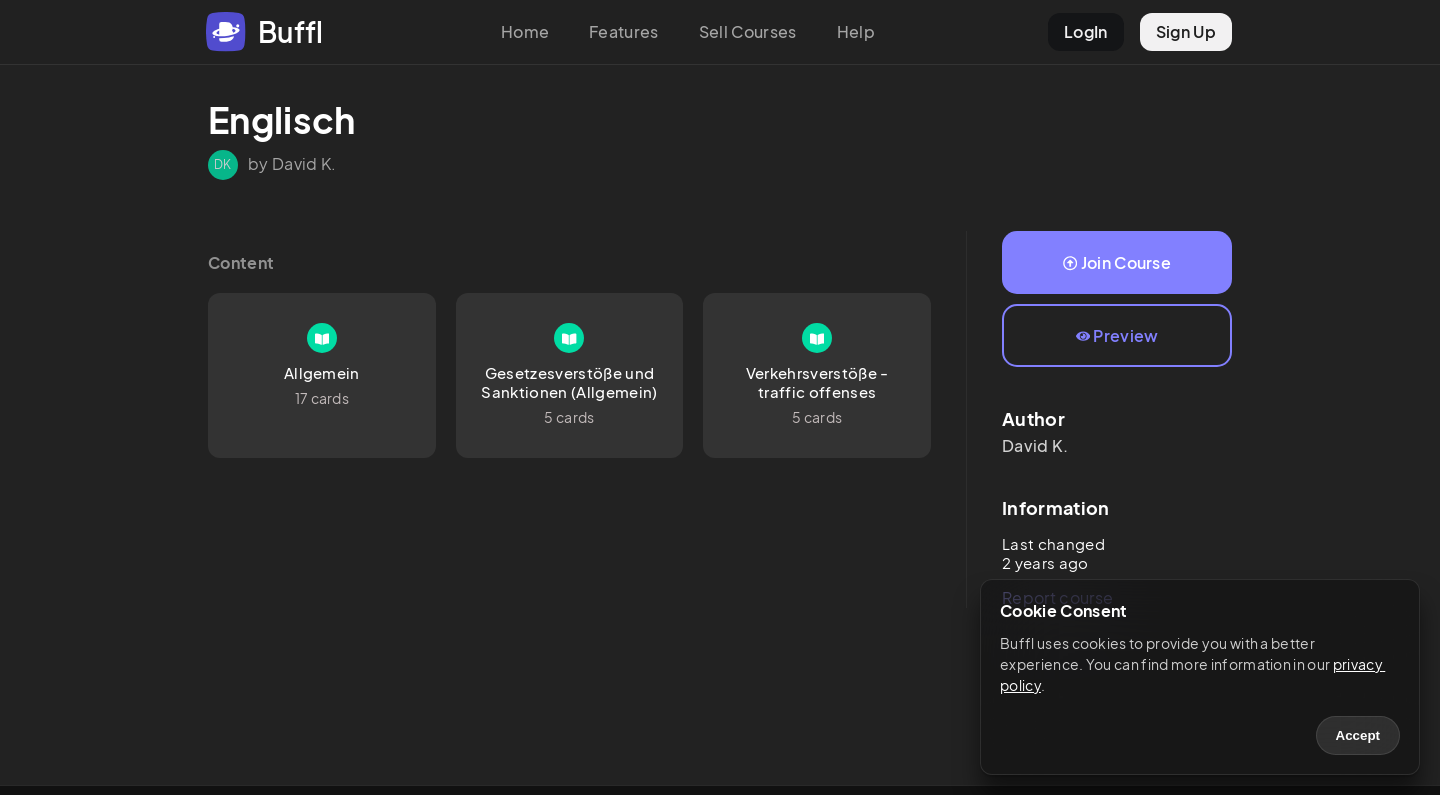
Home (525, 31)
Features (624, 31)
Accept (1358, 735)
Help (856, 31)
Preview (1117, 335)
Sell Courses (748, 31)
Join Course (1117, 262)
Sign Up (1186, 31)
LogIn (1086, 31)
